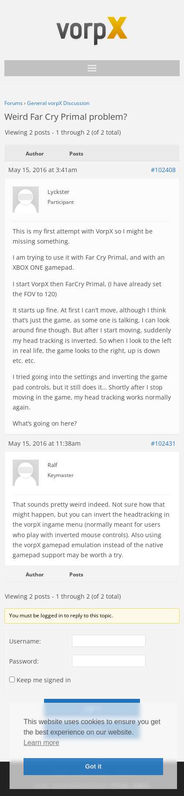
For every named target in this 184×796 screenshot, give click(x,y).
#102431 (163, 443)
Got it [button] (93, 766)
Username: (25, 641)
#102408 (163, 170)
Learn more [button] (41, 742)
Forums (13, 103)
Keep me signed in (44, 680)
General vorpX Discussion (58, 103)
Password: (24, 661)
